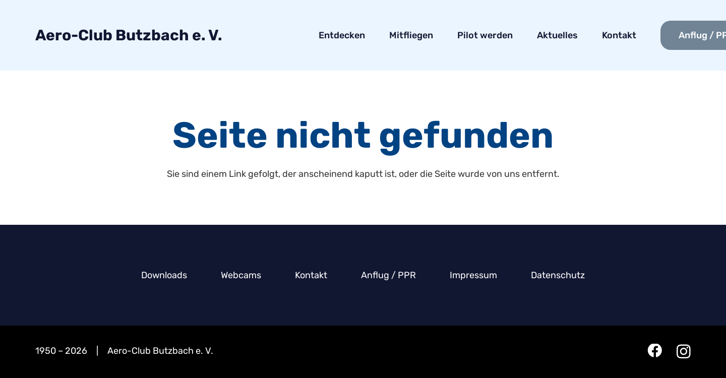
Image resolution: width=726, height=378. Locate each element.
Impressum (473, 275)
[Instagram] (684, 352)
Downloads (164, 275)
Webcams (241, 275)
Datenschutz (558, 275)
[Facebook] (654, 351)
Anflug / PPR (388, 275)
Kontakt (311, 275)
